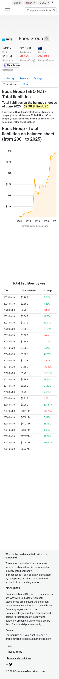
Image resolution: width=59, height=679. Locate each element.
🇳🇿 (40, 48)
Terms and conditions (19, 658)
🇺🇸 (29, 2)
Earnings (38, 78)
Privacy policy (14, 651)
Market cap (8, 78)
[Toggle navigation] (8, 10)
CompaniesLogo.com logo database (26, 613)
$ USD (43, 2)
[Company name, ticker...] (40, 10)
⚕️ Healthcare (11, 65)
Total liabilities (10, 84)
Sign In (17, 2)
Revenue (24, 78)
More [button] (25, 84)
